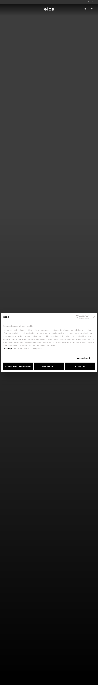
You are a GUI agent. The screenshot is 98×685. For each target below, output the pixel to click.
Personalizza (49, 366)
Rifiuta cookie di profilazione (18, 366)
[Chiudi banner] (94, 317)
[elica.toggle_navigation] (6, 9)
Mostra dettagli (83, 358)
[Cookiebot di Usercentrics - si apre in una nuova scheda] (78, 317)
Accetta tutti (80, 366)
